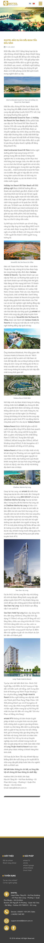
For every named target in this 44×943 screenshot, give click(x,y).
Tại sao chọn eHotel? (10, 880)
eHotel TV (26, 860)
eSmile (25, 863)
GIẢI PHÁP (29, 856)
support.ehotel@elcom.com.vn (22, 921)
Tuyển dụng (10, 876)
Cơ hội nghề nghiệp (10, 883)
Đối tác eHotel (8, 860)
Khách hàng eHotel (9, 863)
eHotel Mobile (28, 868)
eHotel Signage (28, 865)
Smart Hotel (27, 870)
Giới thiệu (9, 856)
